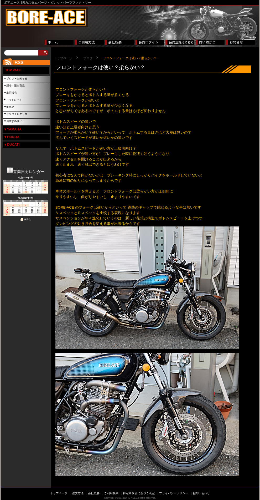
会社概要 (94, 493)
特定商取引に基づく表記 (139, 493)
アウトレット (14, 99)
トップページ (63, 58)
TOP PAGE (13, 70)
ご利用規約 (111, 493)
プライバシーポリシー (173, 493)
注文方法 (78, 493)
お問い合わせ (201, 493)
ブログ (88, 58)
